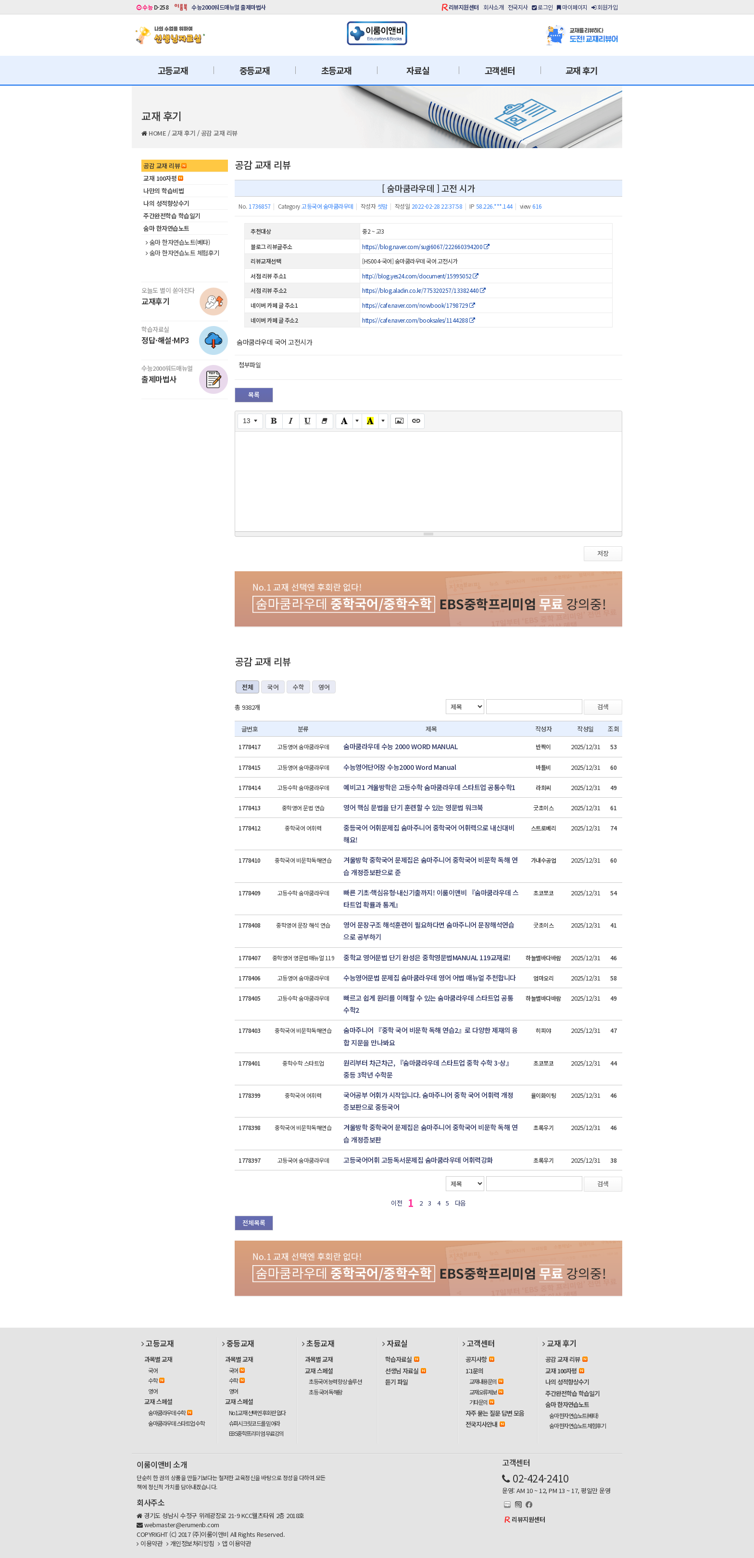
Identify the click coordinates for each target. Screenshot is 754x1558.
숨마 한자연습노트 (166, 228)
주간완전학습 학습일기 (172, 215)
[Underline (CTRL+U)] (307, 421)
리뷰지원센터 (464, 7)
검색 (603, 706)
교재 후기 (582, 70)
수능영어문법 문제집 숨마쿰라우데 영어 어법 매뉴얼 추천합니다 (429, 977)
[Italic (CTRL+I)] (291, 421)
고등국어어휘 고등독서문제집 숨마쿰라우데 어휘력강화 (418, 1160)
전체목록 (253, 1222)
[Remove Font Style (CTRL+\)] (324, 421)
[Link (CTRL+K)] (416, 421)
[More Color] (357, 421)
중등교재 (254, 70)
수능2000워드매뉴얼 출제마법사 (228, 7)
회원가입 (604, 7)
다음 (460, 1202)
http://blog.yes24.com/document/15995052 (420, 276)
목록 (254, 394)
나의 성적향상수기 (166, 203)
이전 (396, 1202)
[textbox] (428, 480)
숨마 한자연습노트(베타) (178, 242)
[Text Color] (344, 421)
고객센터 (500, 70)
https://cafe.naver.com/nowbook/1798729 (418, 305)
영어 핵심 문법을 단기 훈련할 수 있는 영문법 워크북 (413, 807)
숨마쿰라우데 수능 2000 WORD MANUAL (400, 746)
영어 (323, 686)
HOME (157, 133)
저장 (603, 553)
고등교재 (173, 70)
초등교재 (336, 70)
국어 (272, 686)
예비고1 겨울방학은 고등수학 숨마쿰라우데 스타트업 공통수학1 (429, 787)
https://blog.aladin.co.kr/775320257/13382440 (423, 290)
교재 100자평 (163, 178)
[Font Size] (250, 421)
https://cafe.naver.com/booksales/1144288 (418, 320)
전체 (247, 686)
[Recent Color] (370, 421)
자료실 (417, 70)
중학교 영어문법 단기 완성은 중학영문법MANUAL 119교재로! (427, 957)
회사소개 (493, 7)
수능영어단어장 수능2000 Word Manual (399, 767)
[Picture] (399, 421)
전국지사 (518, 7)
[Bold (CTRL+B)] (274, 421)
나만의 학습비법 (163, 190)
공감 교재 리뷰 (219, 133)
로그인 (542, 7)
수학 (298, 686)
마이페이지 (572, 7)
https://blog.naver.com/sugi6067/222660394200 (425, 246)
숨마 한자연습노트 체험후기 (182, 253)
